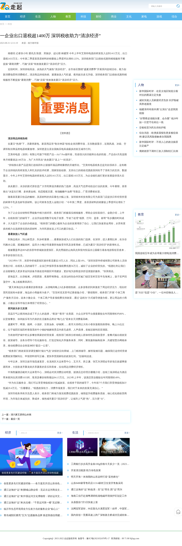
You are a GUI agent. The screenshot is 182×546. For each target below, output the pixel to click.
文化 (129, 16)
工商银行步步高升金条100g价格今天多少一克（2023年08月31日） (100, 465)
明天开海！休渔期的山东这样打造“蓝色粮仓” (95, 476)
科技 (83, 16)
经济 (22, 16)
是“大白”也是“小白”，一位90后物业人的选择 (156, 293)
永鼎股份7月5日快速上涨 (84, 502)
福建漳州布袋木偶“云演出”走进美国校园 (158, 111)
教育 (68, 16)
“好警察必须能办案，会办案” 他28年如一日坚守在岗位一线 (158, 120)
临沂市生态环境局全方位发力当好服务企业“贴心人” (31, 509)
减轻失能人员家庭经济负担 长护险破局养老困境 (159, 102)
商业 (113, 16)
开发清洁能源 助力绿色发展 (86, 470)
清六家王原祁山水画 (16, 414)
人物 (53, 16)
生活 (38, 16)
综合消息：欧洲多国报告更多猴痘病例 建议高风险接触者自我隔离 (158, 135)
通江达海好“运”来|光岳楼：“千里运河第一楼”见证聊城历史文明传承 (33, 503)
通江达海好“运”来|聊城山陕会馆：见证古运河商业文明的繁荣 (33, 490)
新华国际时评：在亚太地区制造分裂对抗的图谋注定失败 (158, 93)
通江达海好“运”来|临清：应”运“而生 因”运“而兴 (96, 489)
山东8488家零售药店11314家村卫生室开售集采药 (97, 483)
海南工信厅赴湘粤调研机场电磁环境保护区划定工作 (99, 496)
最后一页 (11, 419)
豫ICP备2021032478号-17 (98, 538)
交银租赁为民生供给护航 (152, 127)
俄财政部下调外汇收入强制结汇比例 (158, 151)
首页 (7, 16)
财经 (98, 16)
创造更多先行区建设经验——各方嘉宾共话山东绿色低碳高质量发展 (33, 484)
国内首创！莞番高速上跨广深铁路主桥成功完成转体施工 (100, 516)
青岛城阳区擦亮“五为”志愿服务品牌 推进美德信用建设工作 (33, 516)
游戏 (159, 16)
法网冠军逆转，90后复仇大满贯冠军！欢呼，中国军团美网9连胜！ (100, 509)
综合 (174, 16)
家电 (144, 16)
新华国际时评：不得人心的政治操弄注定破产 (158, 144)
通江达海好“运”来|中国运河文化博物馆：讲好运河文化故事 (33, 497)
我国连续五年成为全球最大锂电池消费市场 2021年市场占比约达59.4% (157, 254)
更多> (60, 433)
